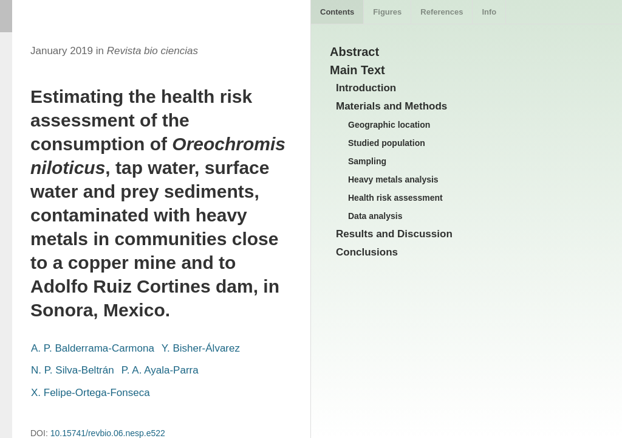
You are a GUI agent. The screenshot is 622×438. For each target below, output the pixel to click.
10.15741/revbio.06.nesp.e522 (107, 433)
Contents (337, 11)
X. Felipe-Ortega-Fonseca (90, 392)
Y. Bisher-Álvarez (201, 348)
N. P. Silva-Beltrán (72, 370)
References (441, 11)
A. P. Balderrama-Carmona (92, 348)
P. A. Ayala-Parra (160, 370)
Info (489, 11)
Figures (387, 11)
